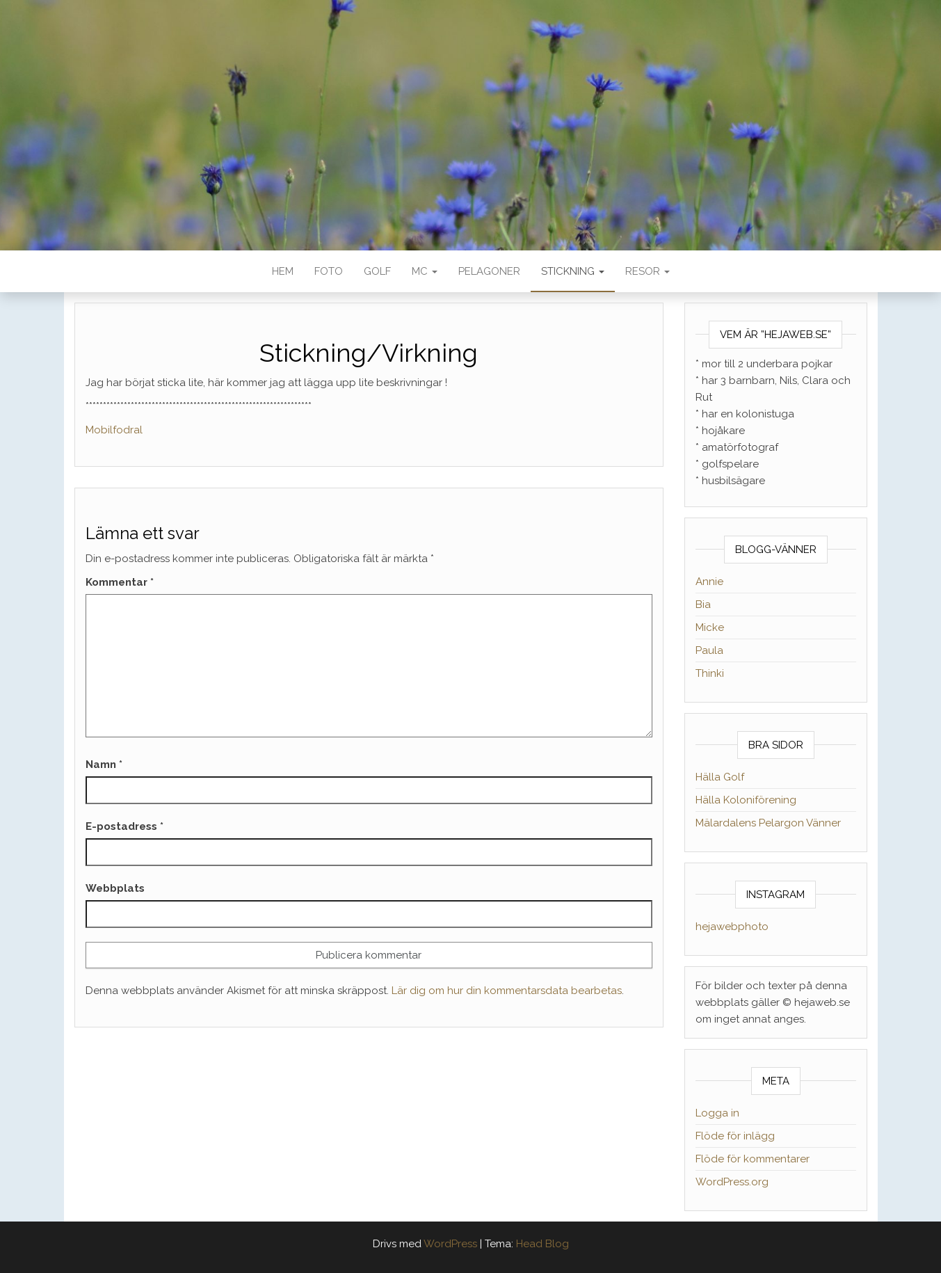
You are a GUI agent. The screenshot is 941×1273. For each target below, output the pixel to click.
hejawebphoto (732, 926)
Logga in (717, 1113)
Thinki (709, 673)
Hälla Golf (719, 777)
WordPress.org (732, 1182)
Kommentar (120, 582)
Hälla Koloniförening (745, 800)
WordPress (450, 1244)
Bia (703, 604)
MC (424, 271)
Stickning (572, 271)
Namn (104, 764)
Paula (709, 650)
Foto (328, 271)
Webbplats (115, 888)
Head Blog (542, 1244)
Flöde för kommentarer (752, 1159)
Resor (647, 271)
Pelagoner (489, 271)
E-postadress (124, 826)
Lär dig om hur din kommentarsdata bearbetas (507, 990)
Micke (709, 627)
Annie (709, 581)
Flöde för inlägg (735, 1136)
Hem (282, 271)
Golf (377, 271)
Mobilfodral (114, 430)
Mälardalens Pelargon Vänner (768, 823)
